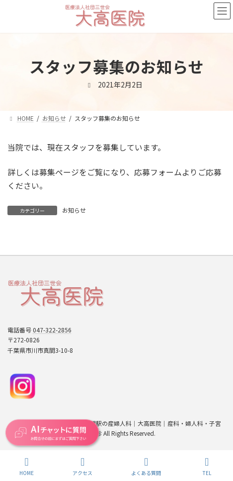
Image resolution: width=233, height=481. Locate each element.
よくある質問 (146, 466)
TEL (207, 466)
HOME (26, 466)
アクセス (82, 466)
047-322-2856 (52, 329)
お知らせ (74, 210)
